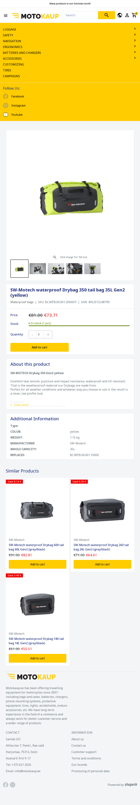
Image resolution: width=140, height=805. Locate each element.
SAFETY (70, 35)
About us (77, 739)
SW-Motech (16, 539)
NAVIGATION (70, 41)
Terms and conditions (86, 758)
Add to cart (39, 347)
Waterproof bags (22, 302)
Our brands (79, 765)
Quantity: (17, 334)
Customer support (83, 752)
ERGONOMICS (70, 47)
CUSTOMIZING (13, 64)
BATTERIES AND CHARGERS (70, 53)
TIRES (7, 70)
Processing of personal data (90, 771)
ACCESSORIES (70, 59)
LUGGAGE (70, 29)
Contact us (78, 745)
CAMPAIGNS (11, 76)
